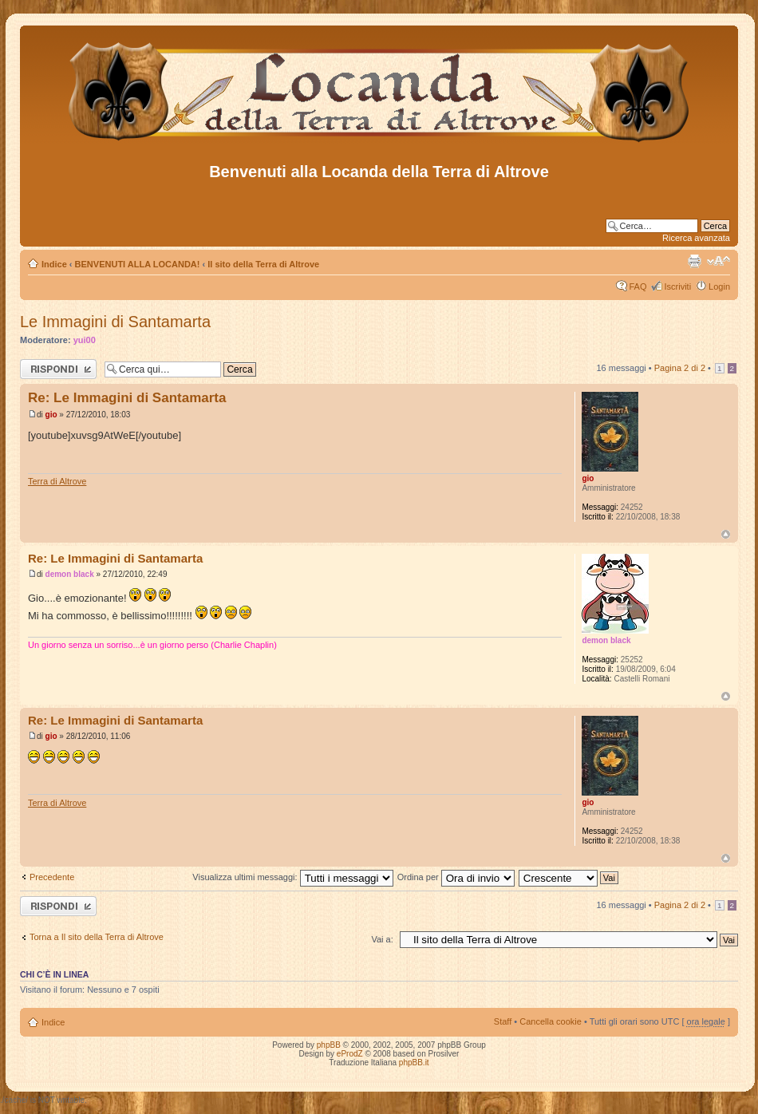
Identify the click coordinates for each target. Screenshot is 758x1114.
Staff (502, 1021)
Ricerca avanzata (696, 238)
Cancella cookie (550, 1021)
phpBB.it (414, 1062)
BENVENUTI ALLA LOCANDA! (137, 264)
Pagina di (679, 368)
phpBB (329, 1045)
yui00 (84, 340)
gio (51, 414)
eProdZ (350, 1053)
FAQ (637, 286)
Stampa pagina (694, 261)
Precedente (52, 877)
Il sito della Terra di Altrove (263, 264)
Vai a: (382, 939)
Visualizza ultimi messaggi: (292, 877)
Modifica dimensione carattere (718, 261)
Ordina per (456, 877)
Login (719, 286)
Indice (54, 264)
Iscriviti (677, 286)
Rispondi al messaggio (58, 369)
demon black (69, 574)
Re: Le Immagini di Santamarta (127, 397)
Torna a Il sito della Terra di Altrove (97, 937)
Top (725, 534)
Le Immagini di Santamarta (115, 321)
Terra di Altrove (57, 481)
